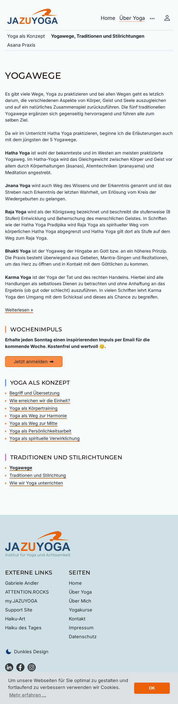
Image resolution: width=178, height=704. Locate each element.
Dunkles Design (26, 651)
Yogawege (20, 467)
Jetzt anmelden (34, 361)
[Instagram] (32, 667)
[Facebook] (20, 667)
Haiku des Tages (23, 627)
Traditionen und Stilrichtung (37, 475)
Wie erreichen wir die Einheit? (39, 400)
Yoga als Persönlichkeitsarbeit (40, 431)
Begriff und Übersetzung (34, 393)
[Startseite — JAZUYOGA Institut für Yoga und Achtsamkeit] (37, 543)
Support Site (18, 609)
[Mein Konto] (167, 18)
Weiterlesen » (19, 309)
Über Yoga (132, 18)
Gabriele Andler (22, 583)
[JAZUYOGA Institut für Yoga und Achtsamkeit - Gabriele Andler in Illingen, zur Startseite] (32, 15)
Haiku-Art (15, 618)
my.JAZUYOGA (21, 601)
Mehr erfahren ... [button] (27, 695)
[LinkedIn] (9, 667)
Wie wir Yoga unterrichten (36, 483)
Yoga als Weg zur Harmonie (38, 415)
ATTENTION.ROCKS (27, 592)
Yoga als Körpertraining (33, 408)
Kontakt (77, 618)
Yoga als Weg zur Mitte (33, 423)
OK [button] (152, 687)
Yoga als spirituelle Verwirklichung (44, 438)
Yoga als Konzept (26, 36)
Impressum (81, 627)
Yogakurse (80, 609)
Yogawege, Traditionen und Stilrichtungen (97, 36)
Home (108, 18)
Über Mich (80, 601)
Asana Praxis (21, 45)
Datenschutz (83, 636)
